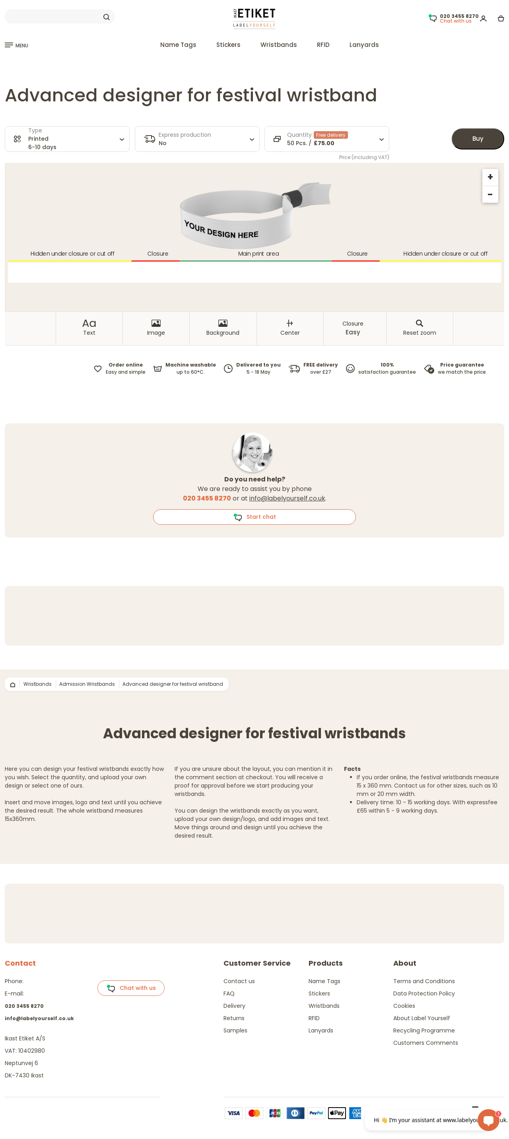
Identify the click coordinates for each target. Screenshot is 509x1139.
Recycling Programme (424, 1030)
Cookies (404, 1006)
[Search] (60, 17)
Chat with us (131, 988)
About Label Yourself (421, 1018)
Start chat (254, 517)
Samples (235, 1030)
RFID (323, 45)
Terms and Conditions (424, 981)
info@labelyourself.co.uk (287, 498)
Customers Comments (425, 1043)
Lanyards (364, 45)
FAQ (229, 993)
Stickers (228, 45)
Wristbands (278, 45)
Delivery (234, 1006)
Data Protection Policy (424, 993)
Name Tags (178, 45)
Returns (234, 1018)
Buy (478, 138)
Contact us (239, 981)
